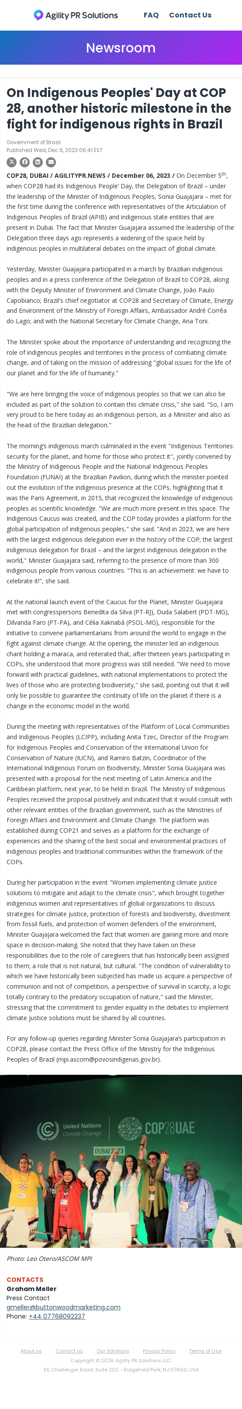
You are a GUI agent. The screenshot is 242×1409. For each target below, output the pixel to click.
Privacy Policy (159, 1350)
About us (31, 1350)
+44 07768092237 (57, 1316)
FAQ (151, 15)
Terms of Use (205, 1350)
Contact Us (190, 15)
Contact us (69, 1350)
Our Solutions (113, 1350)
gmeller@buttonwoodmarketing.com (64, 1307)
